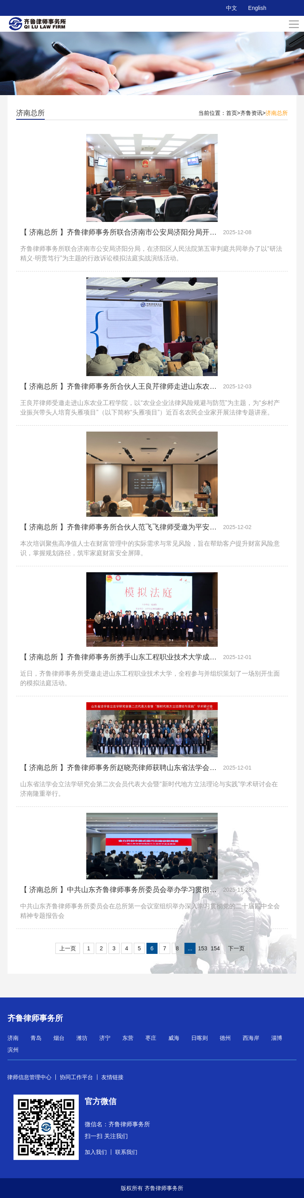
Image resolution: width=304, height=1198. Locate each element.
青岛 (36, 1038)
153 (202, 948)
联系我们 (126, 1152)
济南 (13, 1038)
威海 (173, 1038)
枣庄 (150, 1038)
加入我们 (96, 1152)
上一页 (67, 948)
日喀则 (199, 1038)
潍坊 (81, 1038)
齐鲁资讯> (253, 113)
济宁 (104, 1038)
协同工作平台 (76, 1077)
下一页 (236, 948)
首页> (233, 113)
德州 (225, 1038)
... (190, 948)
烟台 (59, 1038)
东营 (127, 1038)
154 (215, 948)
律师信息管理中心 (29, 1077)
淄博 (276, 1038)
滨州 (13, 1050)
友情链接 (112, 1077)
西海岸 (251, 1038)
